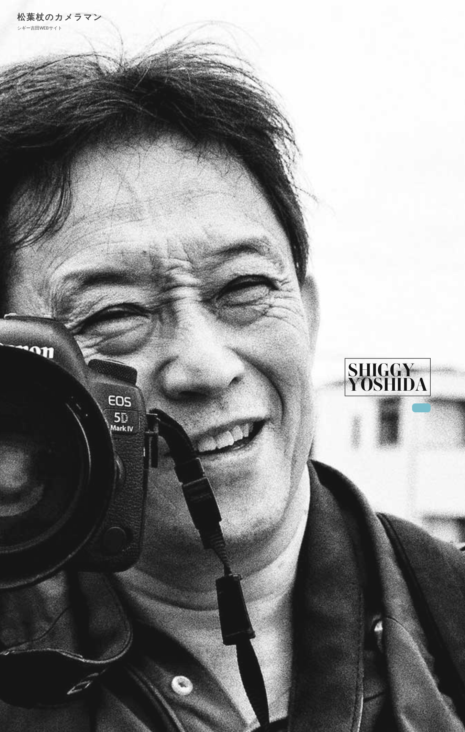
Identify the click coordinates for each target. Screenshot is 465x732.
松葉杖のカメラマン (60, 16)
